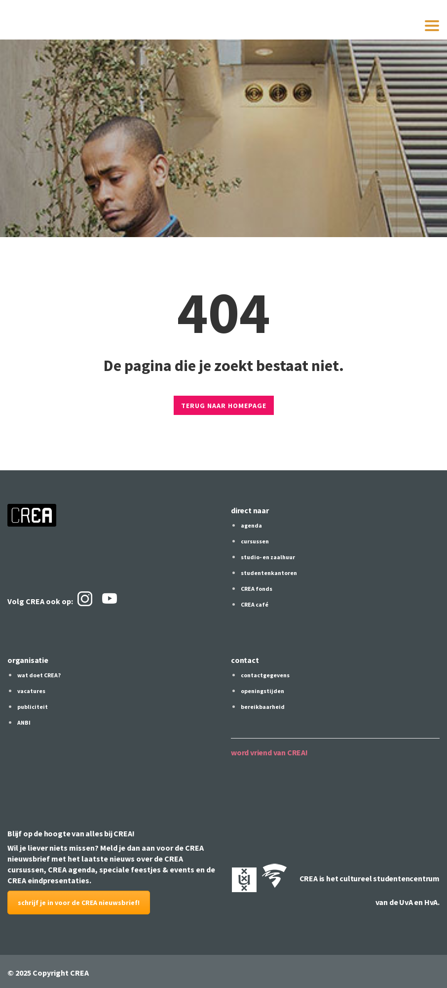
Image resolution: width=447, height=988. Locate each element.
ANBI (24, 722)
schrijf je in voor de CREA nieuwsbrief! (79, 902)
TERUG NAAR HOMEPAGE (223, 405)
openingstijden (262, 691)
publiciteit (32, 706)
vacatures (31, 691)
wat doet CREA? (39, 675)
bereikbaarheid (263, 706)
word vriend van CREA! (269, 752)
